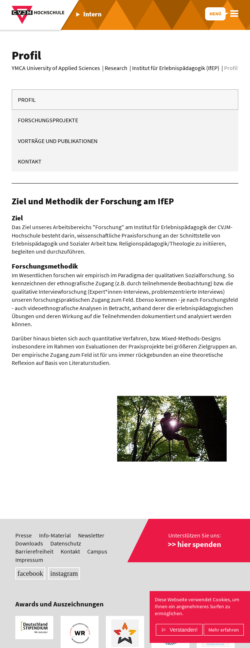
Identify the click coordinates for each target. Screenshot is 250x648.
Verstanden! (184, 630)
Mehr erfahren (223, 629)
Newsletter (91, 535)
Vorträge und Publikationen (57, 140)
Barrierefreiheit (34, 551)
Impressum (29, 559)
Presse (23, 535)
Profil (27, 99)
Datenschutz (65, 543)
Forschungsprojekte (48, 120)
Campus (97, 551)
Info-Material (55, 535)
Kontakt (30, 161)
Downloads (29, 543)
